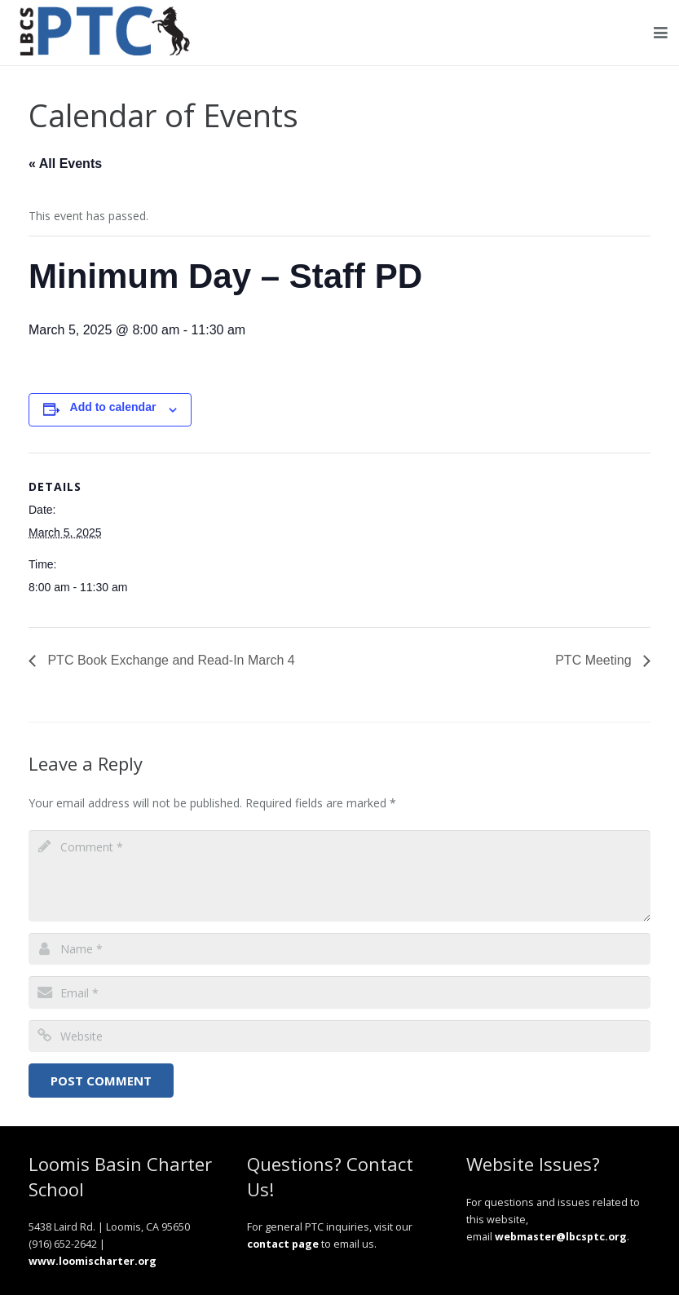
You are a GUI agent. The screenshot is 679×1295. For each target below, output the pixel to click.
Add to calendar (113, 406)
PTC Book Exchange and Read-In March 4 (169, 660)
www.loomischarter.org (93, 1261)
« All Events (65, 163)
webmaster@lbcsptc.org (561, 1237)
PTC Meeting (595, 660)
